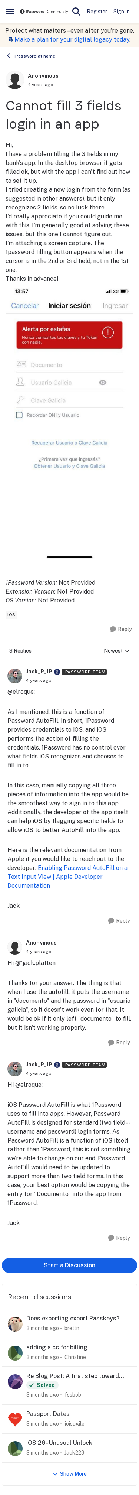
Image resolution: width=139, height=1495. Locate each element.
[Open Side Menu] (10, 11)
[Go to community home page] (44, 11)
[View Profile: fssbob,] (15, 1381)
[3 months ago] (42, 1328)
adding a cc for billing (56, 1347)
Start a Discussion (69, 1265)
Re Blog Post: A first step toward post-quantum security (72, 1376)
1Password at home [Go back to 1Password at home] (30, 56)
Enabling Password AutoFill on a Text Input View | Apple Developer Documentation (67, 876)
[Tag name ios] (11, 615)
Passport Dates (48, 1413)
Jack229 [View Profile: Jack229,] (74, 1453)
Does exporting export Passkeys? (73, 1318)
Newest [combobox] (117, 651)
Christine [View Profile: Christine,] (75, 1357)
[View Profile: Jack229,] (15, 1448)
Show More (69, 1474)
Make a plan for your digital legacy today (71, 39)
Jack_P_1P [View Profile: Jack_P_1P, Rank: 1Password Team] (39, 672)
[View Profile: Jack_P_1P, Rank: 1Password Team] (14, 676)
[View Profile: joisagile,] (15, 1419)
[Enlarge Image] (69, 422)
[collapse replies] (69, 666)
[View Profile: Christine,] (15, 1353)
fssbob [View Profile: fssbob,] (72, 1395)
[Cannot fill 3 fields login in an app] (39, 680)
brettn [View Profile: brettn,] (71, 1328)
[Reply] (121, 629)
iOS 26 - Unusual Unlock (59, 1442)
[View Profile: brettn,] (15, 1324)
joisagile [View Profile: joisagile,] (74, 1424)
